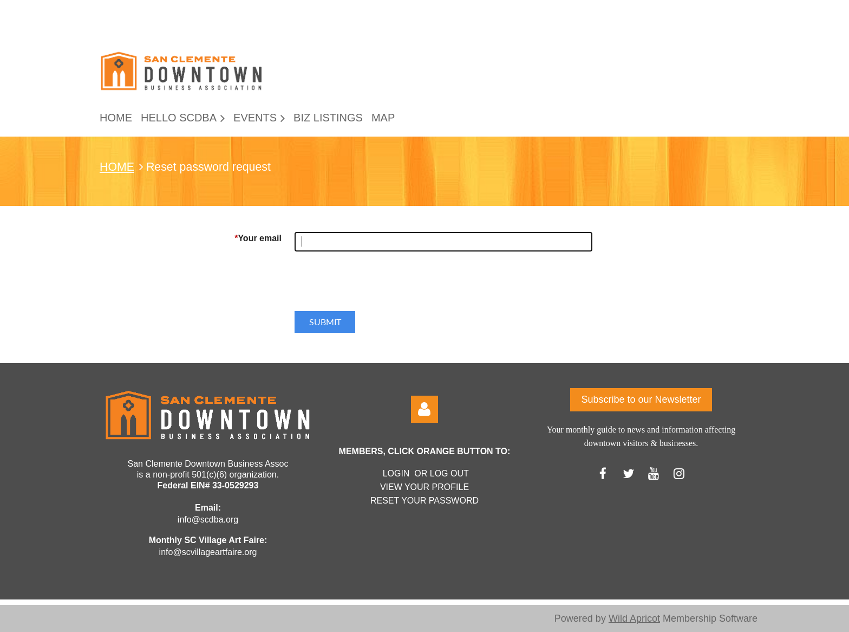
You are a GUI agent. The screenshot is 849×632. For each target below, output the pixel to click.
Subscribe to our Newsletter (641, 399)
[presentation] (377, 286)
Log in (424, 409)
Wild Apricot (634, 618)
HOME (117, 166)
